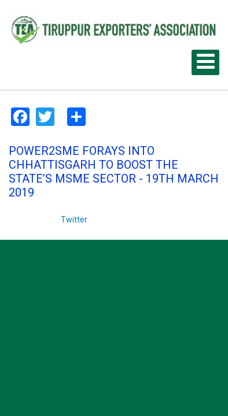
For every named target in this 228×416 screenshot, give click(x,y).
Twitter (74, 219)
